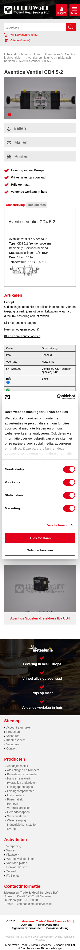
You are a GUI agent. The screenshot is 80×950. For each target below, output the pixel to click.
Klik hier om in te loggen (20, 322)
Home (36, 54)
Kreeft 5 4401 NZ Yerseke (34, 896)
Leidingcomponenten (20, 791)
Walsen (11, 850)
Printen (17, 156)
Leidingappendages (20, 787)
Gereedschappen (18, 812)
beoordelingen (53, 948)
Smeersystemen (17, 816)
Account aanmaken (19, 727)
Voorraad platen (16, 863)
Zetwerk (11, 871)
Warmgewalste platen (20, 858)
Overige (12, 828)
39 (42, 948)
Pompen (12, 803)
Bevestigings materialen (22, 774)
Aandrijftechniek (17, 766)
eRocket (40, 939)
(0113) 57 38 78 (27, 900)
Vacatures (12, 736)
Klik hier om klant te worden (22, 336)
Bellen (16, 128)
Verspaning (13, 846)
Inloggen (61, 13)
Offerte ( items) (17, 40)
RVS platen (13, 875)
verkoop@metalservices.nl (34, 904)
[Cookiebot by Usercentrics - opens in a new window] (57, 397)
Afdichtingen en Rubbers (23, 770)
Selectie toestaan (40, 550)
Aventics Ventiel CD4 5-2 (35, 61)
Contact (11, 748)
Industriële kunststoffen (22, 824)
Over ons (26, 924)
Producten (13, 731)
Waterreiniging (16, 820)
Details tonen (57, 525)
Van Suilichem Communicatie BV (34, 936)
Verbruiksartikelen (18, 807)
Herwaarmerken (16, 867)
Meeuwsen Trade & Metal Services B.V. (47, 921)
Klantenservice (16, 740)
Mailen (17, 142)
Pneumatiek (52, 54)
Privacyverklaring (47, 924)
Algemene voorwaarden (26, 928)
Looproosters (15, 795)
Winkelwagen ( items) (21, 34)
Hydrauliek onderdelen (21, 782)
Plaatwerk (12, 854)
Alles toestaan (40, 538)
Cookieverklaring (57, 928)
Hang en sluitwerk (18, 778)
